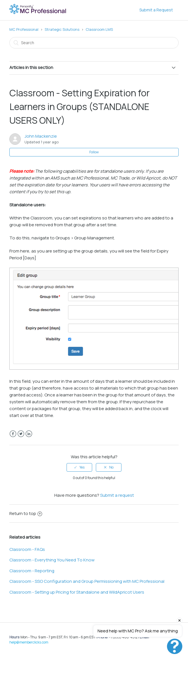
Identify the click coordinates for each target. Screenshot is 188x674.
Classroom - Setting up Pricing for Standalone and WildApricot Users (76, 592)
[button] (174, 646)
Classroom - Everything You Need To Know (52, 560)
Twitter (20, 433)
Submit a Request (156, 10)
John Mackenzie (40, 136)
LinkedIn (28, 433)
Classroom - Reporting (31, 571)
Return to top (25, 513)
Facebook (12, 433)
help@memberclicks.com (28, 642)
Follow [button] (94, 152)
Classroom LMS (99, 29)
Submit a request (117, 495)
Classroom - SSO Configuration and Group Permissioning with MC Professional (86, 581)
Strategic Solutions (62, 29)
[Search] (94, 42)
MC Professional (23, 29)
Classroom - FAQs (27, 549)
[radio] (79, 467)
